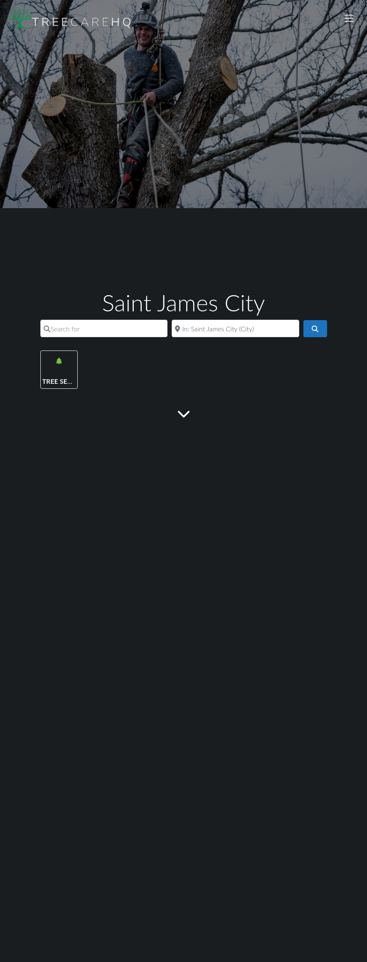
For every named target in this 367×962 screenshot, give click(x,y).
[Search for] (104, 328)
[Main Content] (183, 413)
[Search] (315, 329)
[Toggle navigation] (349, 18)
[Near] (235, 328)
